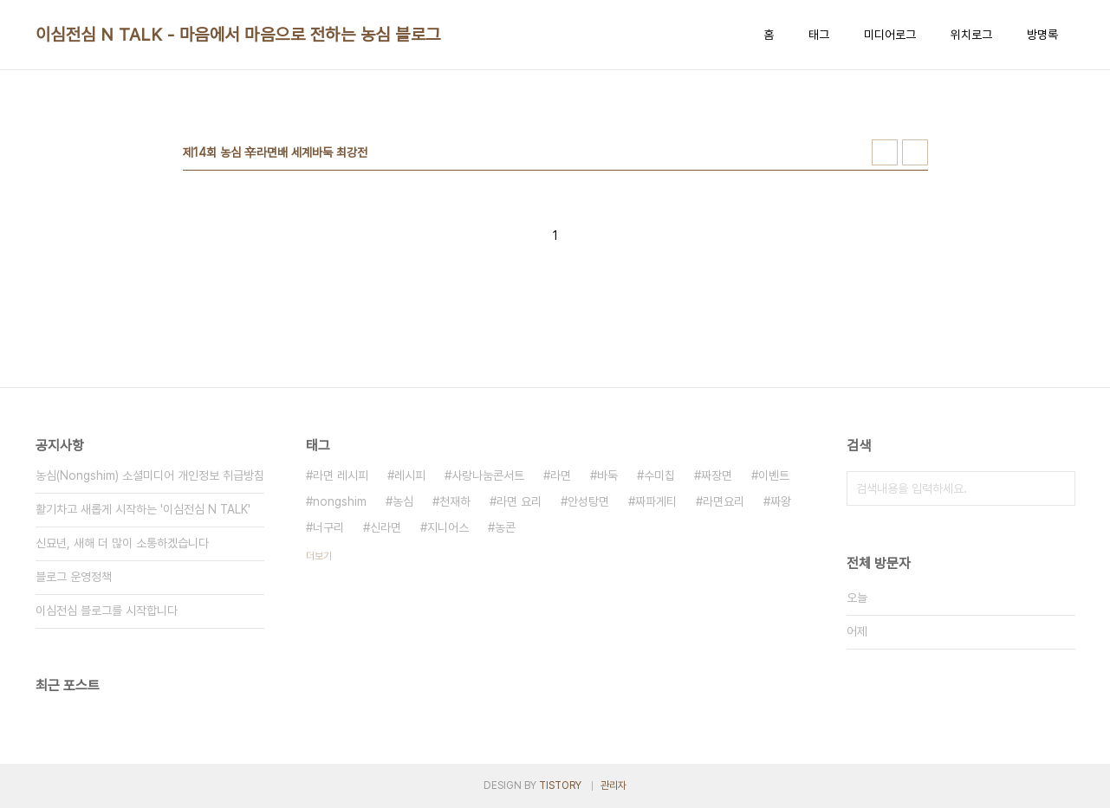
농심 (403, 501)
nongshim (340, 501)
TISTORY (560, 785)
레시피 (409, 475)
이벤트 (773, 475)
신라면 (385, 527)
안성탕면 (588, 501)
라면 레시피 (340, 475)
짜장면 (716, 475)
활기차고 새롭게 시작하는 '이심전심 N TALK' (143, 509)
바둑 (607, 475)
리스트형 (915, 152)
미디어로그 (890, 35)
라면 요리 (519, 501)
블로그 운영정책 (74, 577)
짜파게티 (656, 501)
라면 (560, 475)
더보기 (319, 556)
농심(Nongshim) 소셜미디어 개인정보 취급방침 (150, 475)
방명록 (1042, 35)
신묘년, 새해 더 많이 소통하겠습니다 (122, 543)
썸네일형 (885, 152)
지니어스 (448, 527)
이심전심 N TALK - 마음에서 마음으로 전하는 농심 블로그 (238, 34)
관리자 (613, 785)
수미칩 (659, 475)
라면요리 (723, 501)
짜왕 (780, 501)
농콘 (505, 527)
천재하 (455, 501)
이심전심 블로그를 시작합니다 (107, 610)
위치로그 (971, 35)
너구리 (328, 527)
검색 (1058, 488)
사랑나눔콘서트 (487, 475)
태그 (818, 35)
